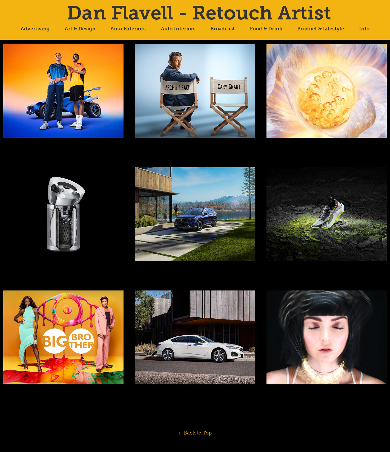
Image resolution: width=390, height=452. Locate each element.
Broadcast (222, 28)
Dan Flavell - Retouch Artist (199, 13)
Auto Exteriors (128, 28)
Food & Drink (266, 28)
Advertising (35, 28)
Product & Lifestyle (320, 28)
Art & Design (80, 28)
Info (364, 28)
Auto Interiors (178, 28)
